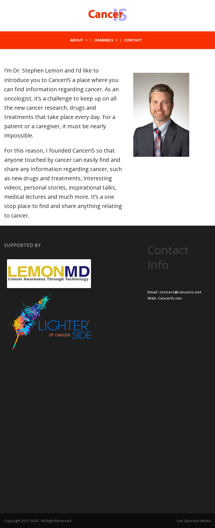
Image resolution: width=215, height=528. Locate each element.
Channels (103, 40)
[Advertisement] (49, 388)
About (76, 40)
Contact (133, 40)
